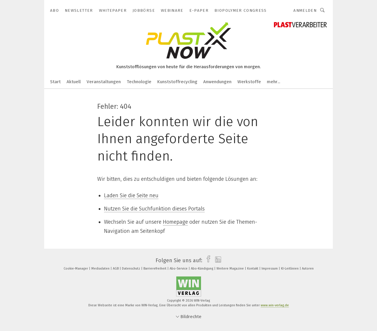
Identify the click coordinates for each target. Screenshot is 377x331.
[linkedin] (216, 260)
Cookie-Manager (76, 268)
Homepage (175, 222)
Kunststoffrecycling (177, 81)
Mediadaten (100, 268)
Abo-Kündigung (202, 268)
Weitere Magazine (230, 268)
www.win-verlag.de (275, 305)
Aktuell (74, 81)
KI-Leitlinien (290, 268)
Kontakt (253, 268)
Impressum (270, 268)
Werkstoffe (249, 81)
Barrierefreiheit (155, 268)
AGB (116, 268)
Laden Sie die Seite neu (131, 195)
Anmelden (305, 10)
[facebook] (207, 260)
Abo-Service (179, 268)
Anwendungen (217, 81)
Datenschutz (131, 268)
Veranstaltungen (104, 81)
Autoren (308, 268)
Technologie (139, 81)
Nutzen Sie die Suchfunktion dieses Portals (154, 208)
